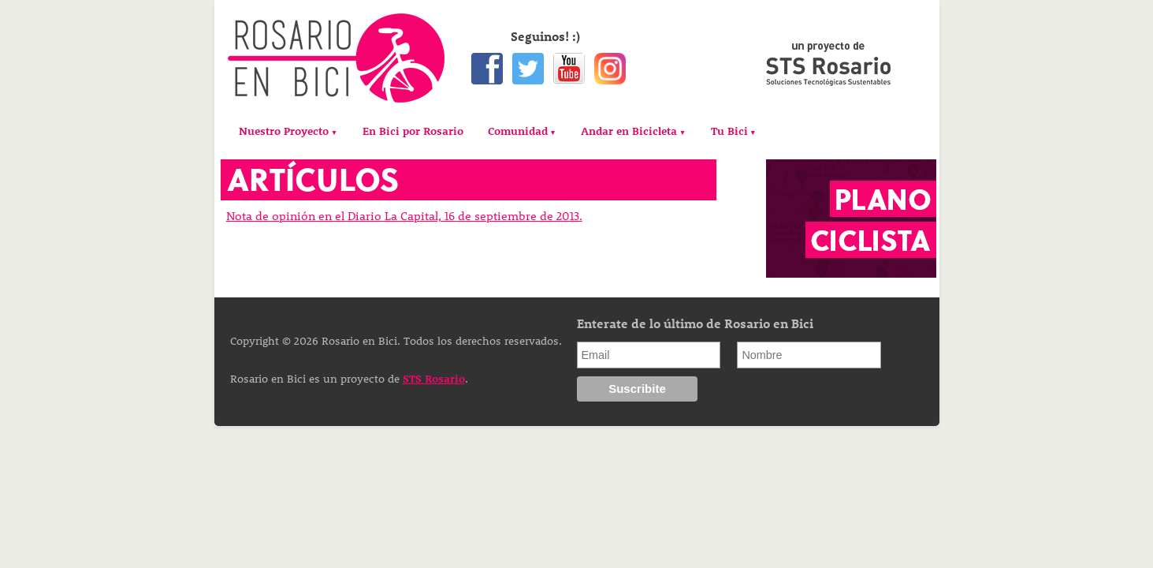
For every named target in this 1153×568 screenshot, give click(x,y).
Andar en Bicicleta (629, 130)
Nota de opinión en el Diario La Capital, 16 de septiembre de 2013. (404, 215)
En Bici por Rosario (413, 130)
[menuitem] (288, 131)
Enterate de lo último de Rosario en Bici (695, 323)
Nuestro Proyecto (284, 130)
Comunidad (518, 130)
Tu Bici (729, 130)
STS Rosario (434, 378)
